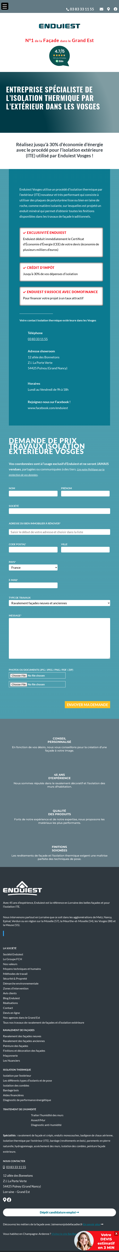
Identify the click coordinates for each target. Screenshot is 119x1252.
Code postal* (17, 544)
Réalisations (10, 1002)
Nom (12, 488)
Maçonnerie (10, 1055)
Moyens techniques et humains (22, 968)
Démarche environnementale (20, 983)
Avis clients (10, 993)
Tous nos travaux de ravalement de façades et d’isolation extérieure (43, 1022)
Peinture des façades (15, 1045)
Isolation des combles (16, 1085)
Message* (15, 615)
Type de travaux (20, 597)
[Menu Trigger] (4, 6)
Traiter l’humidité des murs (47, 1115)
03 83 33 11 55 (82, 9)
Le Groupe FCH (12, 959)
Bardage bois (11, 1090)
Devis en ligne (11, 1012)
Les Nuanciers (11, 1060)
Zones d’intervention (16, 988)
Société (14, 505)
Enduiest (13, 933)
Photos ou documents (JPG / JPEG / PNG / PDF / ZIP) (41, 669)
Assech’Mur (38, 1120)
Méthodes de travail (15, 973)
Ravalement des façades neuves (22, 1036)
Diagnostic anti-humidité (46, 1124)
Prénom (66, 488)
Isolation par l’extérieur (17, 1075)
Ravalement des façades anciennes (24, 1041)
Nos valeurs (10, 964)
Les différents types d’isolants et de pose (27, 1080)
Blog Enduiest (11, 998)
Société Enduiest (13, 954)
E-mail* (13, 579)
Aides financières (13, 1095)
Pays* (12, 561)
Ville (64, 544)
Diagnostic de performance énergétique (27, 1100)
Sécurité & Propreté (15, 978)
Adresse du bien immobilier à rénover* (35, 523)
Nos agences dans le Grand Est (21, 1017)
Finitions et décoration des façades (24, 1050)
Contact (8, 1007)
